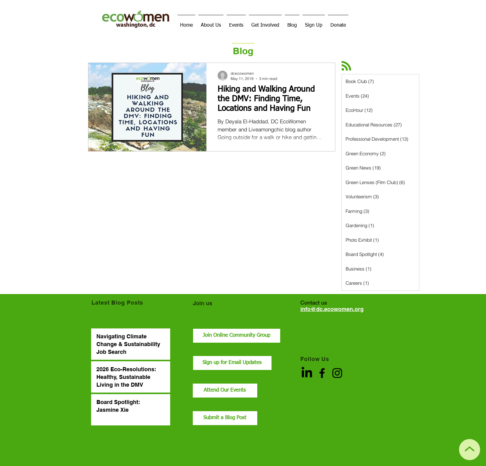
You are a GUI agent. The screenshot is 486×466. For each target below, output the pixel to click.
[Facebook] (322, 373)
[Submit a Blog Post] (225, 418)
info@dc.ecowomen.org (332, 309)
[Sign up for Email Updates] (232, 363)
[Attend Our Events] (225, 390)
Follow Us (314, 359)
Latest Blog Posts (117, 302)
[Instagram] (337, 373)
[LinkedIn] (306, 373)
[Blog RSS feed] (346, 66)
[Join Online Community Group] (237, 335)
